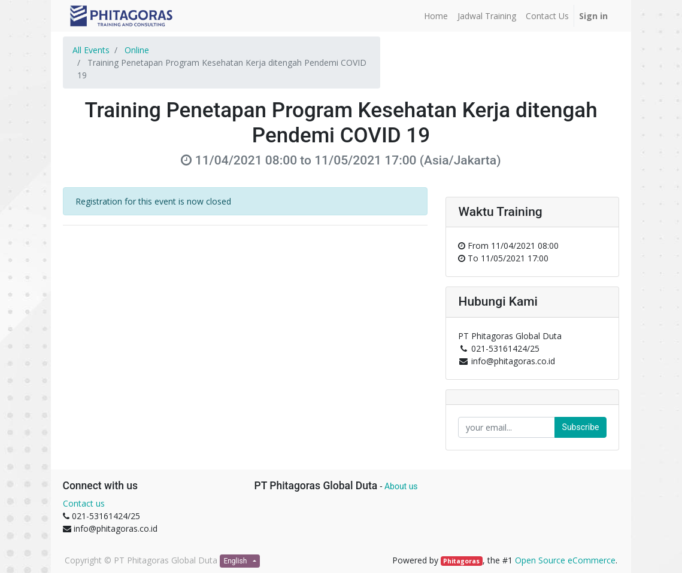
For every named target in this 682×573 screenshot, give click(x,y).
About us (401, 486)
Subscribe (580, 427)
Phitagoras (461, 561)
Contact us (84, 503)
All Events (91, 50)
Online (137, 50)
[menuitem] (436, 16)
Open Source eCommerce (565, 560)
